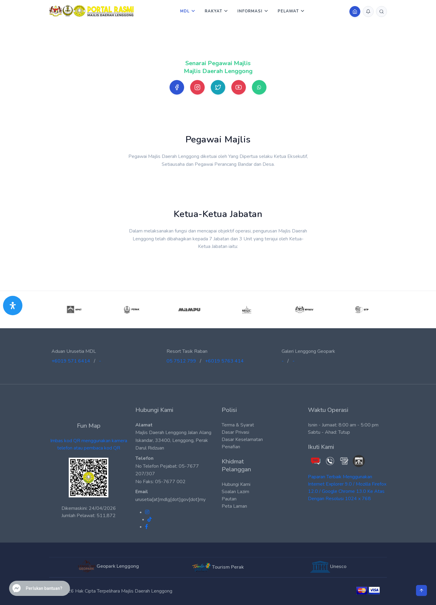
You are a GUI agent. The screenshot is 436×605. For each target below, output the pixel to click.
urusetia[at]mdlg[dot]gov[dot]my (170, 499)
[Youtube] (238, 87)
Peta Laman (234, 506)
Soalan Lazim (235, 491)
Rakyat (213, 11)
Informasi (250, 11)
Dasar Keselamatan (242, 439)
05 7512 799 (181, 361)
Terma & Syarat (238, 425)
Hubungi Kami (236, 484)
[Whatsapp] (259, 87)
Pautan (229, 499)
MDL (185, 11)
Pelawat (288, 11)
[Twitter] (218, 87)
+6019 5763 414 (224, 361)
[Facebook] (177, 87)
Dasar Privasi (235, 432)
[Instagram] (197, 87)
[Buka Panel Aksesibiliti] (12, 305)
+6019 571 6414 (70, 361)
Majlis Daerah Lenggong (146, 591)
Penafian (231, 446)
